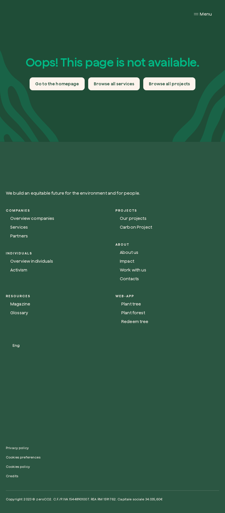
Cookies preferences (23, 457)
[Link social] (8, 424)
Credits (12, 476)
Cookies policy (18, 466)
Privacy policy (17, 448)
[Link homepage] (85, 168)
